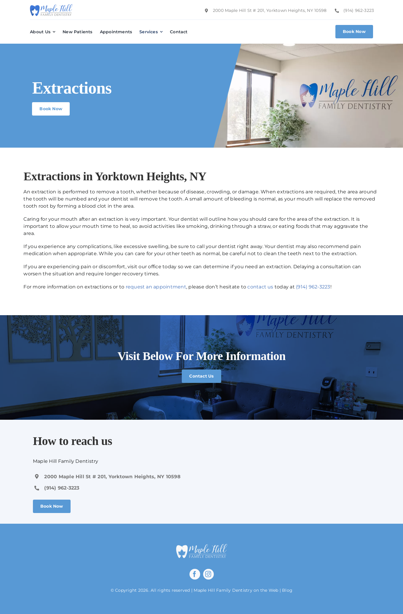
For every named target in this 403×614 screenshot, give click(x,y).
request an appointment (156, 287)
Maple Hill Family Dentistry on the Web (236, 590)
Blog (287, 590)
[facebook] (194, 574)
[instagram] (208, 574)
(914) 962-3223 (313, 287)
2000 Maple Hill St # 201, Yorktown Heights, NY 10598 (112, 476)
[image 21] (51, 6)
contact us (260, 287)
